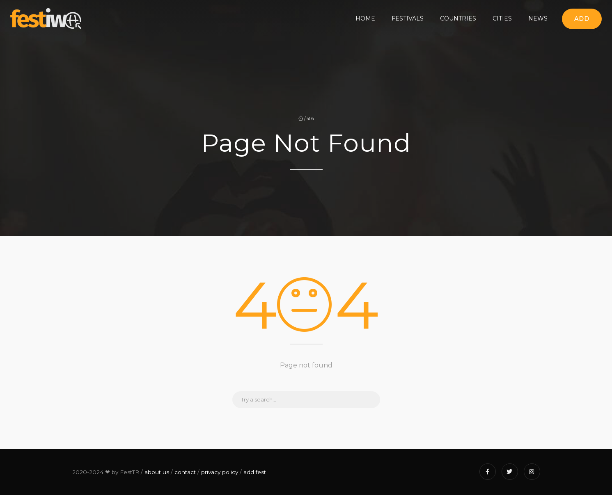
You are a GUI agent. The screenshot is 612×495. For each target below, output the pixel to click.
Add (581, 19)
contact (185, 472)
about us (156, 472)
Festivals (408, 18)
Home (365, 18)
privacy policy (219, 472)
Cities (502, 18)
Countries (458, 18)
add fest (254, 472)
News (538, 18)
